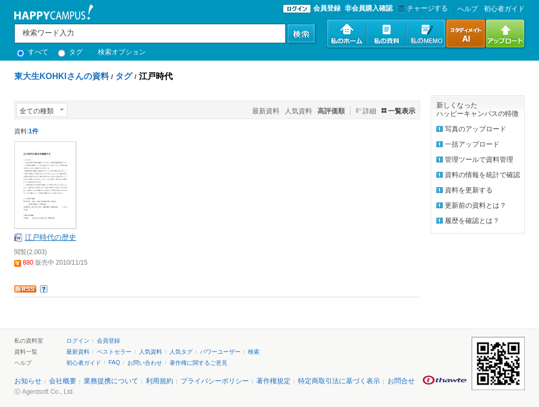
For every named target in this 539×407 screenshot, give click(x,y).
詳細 (369, 111)
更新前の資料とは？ (475, 205)
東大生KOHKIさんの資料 (61, 76)
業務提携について (111, 381)
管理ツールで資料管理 (479, 159)
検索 (253, 351)
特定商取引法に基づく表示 (339, 381)
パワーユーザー (220, 351)
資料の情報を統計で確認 (482, 175)
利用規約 (159, 381)
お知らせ (28, 381)
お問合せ (401, 381)
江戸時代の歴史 (50, 237)
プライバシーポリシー (215, 381)
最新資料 (266, 111)
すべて (32, 52)
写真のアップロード (475, 129)
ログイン (77, 340)
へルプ (467, 9)
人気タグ (181, 351)
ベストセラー (114, 351)
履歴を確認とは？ (472, 221)
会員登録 (327, 8)
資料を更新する (469, 190)
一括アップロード (472, 144)
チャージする (421, 8)
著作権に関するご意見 (198, 363)
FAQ (114, 362)
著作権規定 (273, 381)
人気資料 (298, 111)
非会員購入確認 (369, 8)
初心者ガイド (504, 9)
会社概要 (62, 381)
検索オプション (122, 52)
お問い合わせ (144, 363)
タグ (70, 52)
